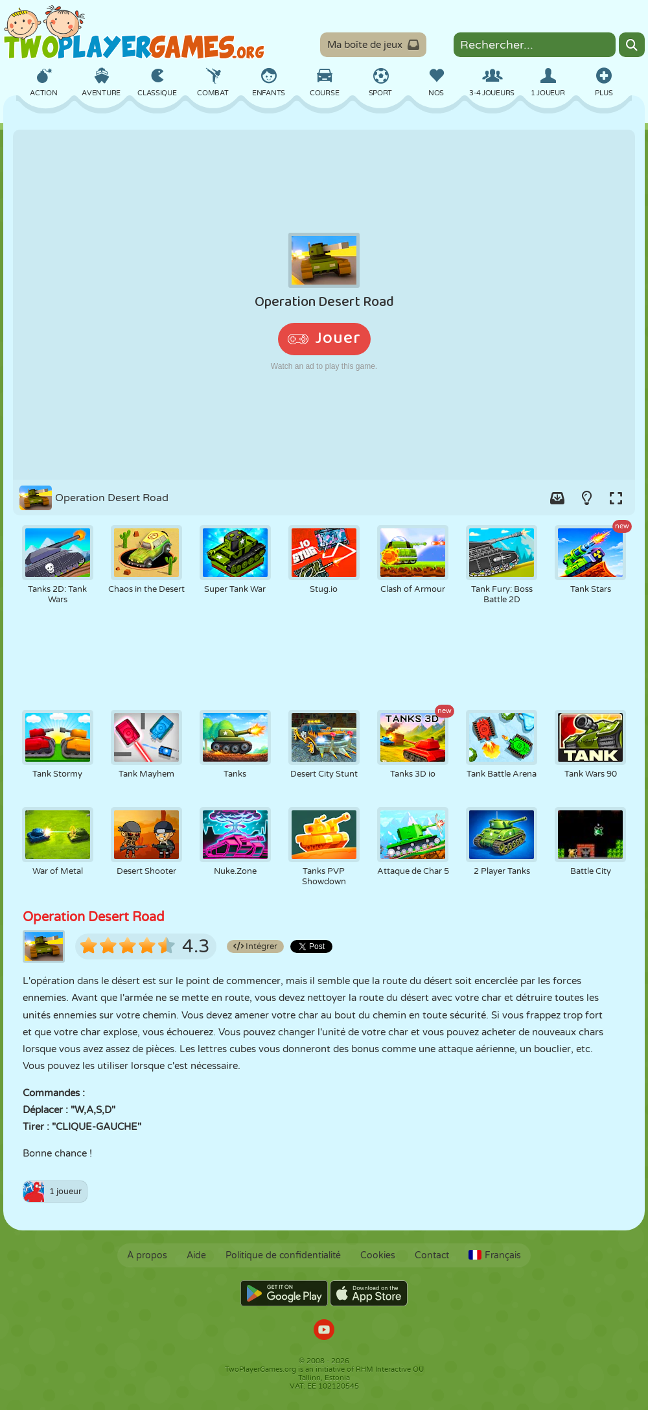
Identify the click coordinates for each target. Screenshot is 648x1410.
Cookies (377, 1255)
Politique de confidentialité (283, 1255)
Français (495, 1255)
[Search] (632, 44)
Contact (432, 1255)
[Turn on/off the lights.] (586, 498)
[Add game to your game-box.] (557, 498)
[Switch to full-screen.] (616, 498)
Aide (196, 1255)
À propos (147, 1255)
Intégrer (255, 946)
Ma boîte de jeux (373, 45)
